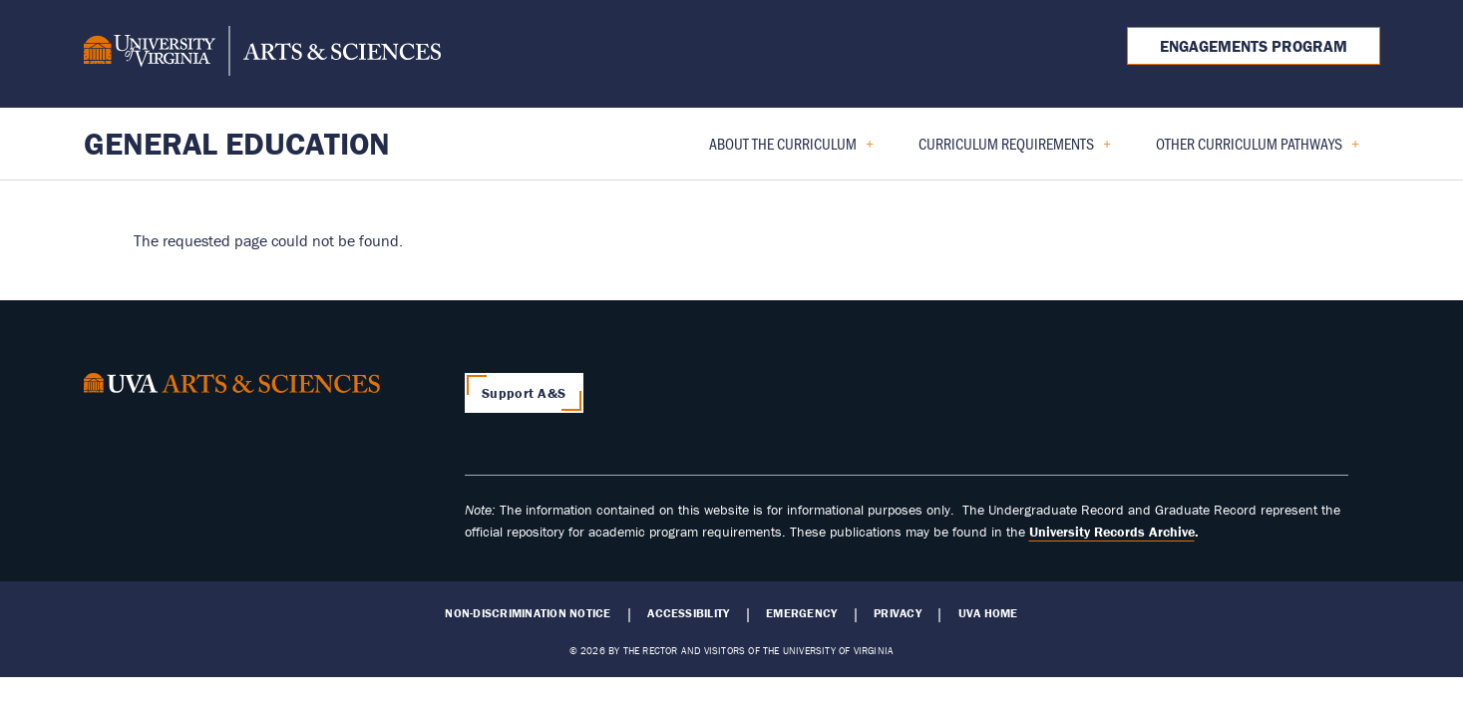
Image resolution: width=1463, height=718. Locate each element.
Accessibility (688, 613)
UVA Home (988, 613)
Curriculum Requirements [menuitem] (1007, 150)
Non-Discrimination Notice (527, 613)
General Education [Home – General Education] (237, 143)
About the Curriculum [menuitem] (783, 150)
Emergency (801, 613)
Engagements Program (1253, 46)
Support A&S (523, 393)
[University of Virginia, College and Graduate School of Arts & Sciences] (262, 54)
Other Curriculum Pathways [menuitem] (1249, 150)
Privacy (897, 613)
